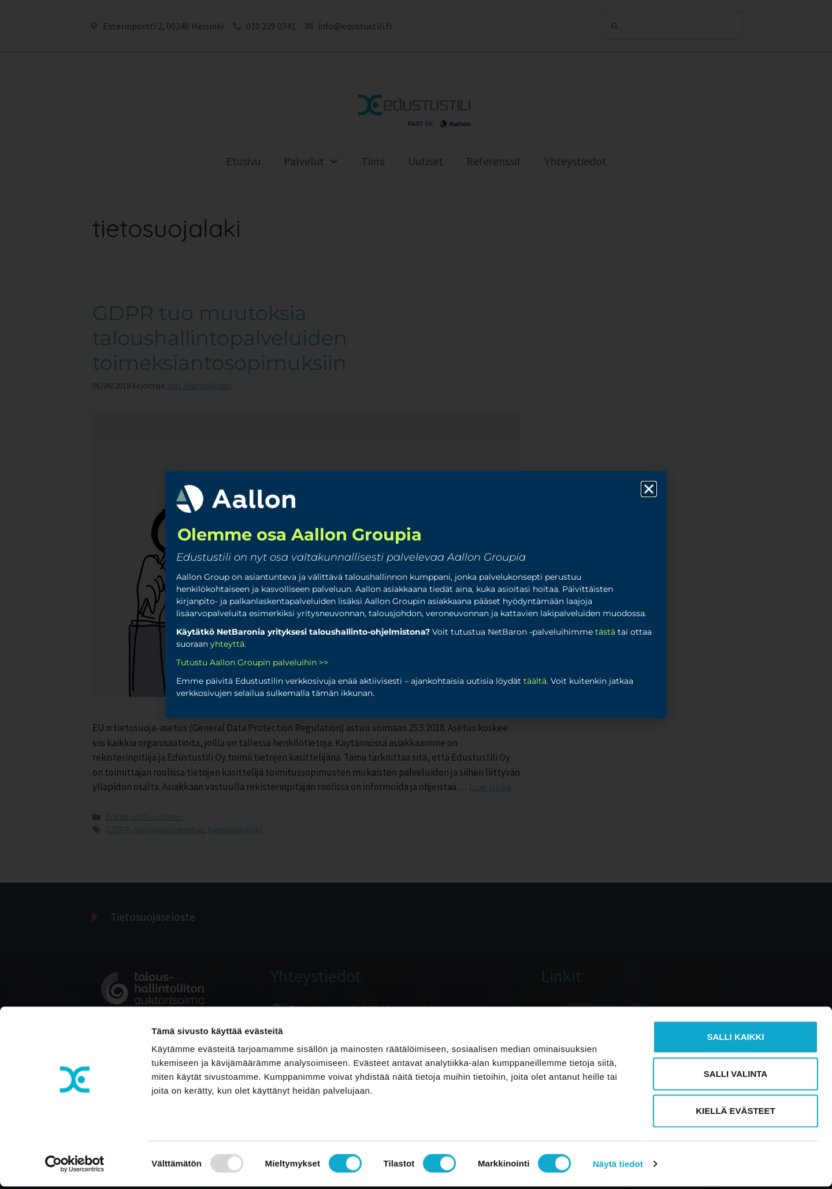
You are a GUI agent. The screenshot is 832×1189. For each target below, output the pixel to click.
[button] (648, 489)
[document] (416, 594)
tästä (605, 632)
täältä (535, 681)
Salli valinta (735, 1076)
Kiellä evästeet (735, 1113)
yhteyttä (227, 644)
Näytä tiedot (618, 1166)
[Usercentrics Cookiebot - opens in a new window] (74, 1166)
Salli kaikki (735, 1039)
